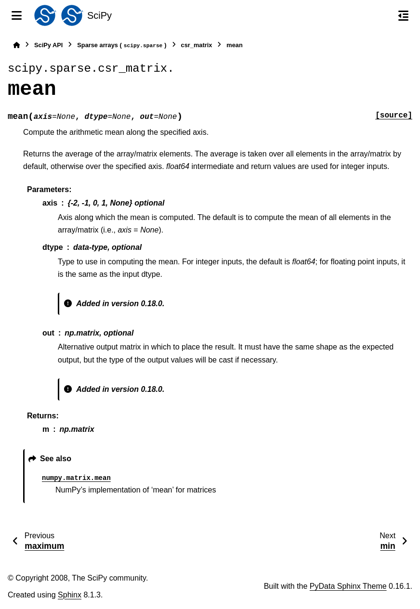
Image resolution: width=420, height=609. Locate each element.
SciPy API (48, 45)
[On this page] (403, 15)
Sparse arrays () (121, 45)
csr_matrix (196, 45)
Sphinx (69, 595)
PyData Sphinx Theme (348, 586)
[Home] (16, 45)
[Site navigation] (17, 15)
